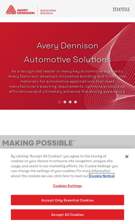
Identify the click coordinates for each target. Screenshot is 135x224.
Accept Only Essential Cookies (67, 200)
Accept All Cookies (67, 214)
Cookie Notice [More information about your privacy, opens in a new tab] (102, 176)
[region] (67, 186)
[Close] (126, 156)
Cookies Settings (67, 185)
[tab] (59, 102)
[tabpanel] (67, 66)
